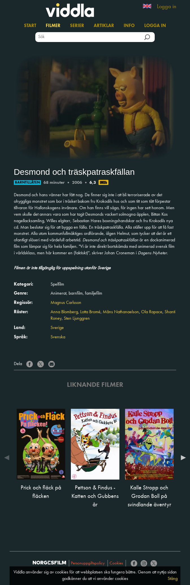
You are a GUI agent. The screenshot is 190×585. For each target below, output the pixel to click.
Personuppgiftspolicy (88, 563)
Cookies (116, 563)
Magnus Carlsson (66, 303)
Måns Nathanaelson (121, 312)
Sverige (57, 328)
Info (129, 26)
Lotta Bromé (90, 312)
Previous (8, 457)
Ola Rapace (151, 312)
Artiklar (104, 26)
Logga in (166, 7)
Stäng (173, 579)
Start (30, 26)
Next (181, 457)
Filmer (53, 26)
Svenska (58, 337)
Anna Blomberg (64, 312)
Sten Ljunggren (77, 318)
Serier (77, 26)
